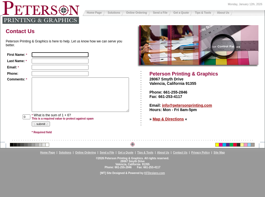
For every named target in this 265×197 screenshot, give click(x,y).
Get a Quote (181, 12)
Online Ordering (136, 12)
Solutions (114, 12)
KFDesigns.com (154, 173)
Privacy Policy (200, 152)
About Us (223, 12)
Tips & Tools (203, 12)
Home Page (94, 12)
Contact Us (180, 152)
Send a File (160, 12)
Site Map (219, 152)
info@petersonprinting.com (187, 105)
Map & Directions (168, 119)
